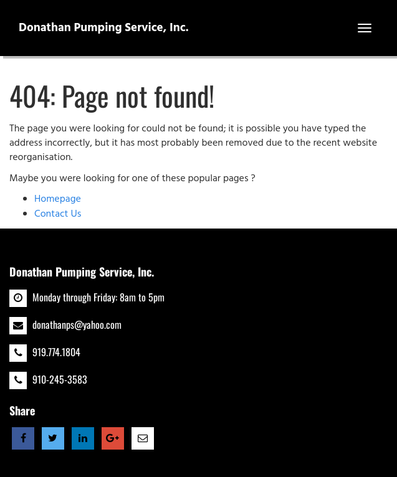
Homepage (57, 199)
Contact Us (57, 214)
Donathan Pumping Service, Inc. (104, 28)
